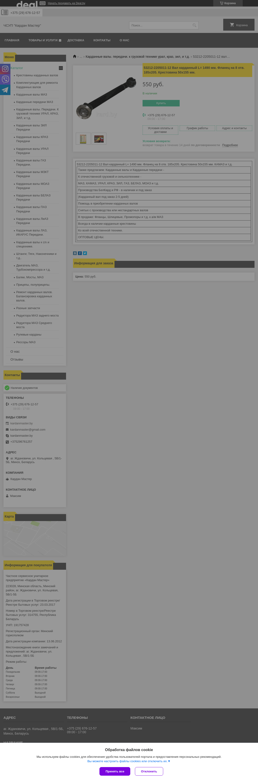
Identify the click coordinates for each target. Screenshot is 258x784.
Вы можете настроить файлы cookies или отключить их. (127, 761)
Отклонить (149, 771)
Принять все (114, 771)
